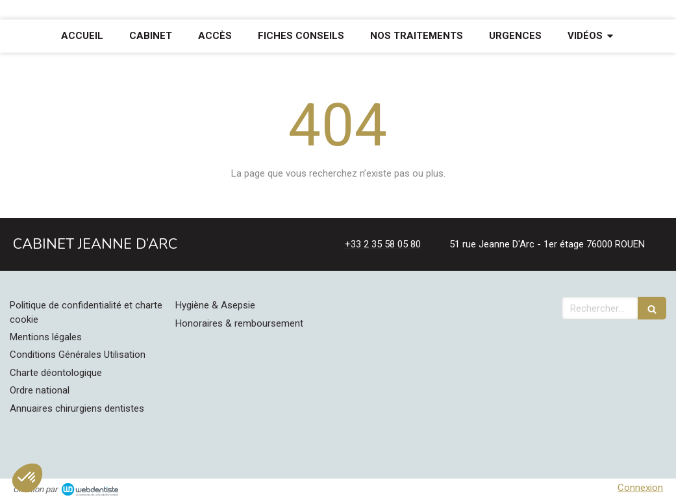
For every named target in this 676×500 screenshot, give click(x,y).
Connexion (640, 488)
